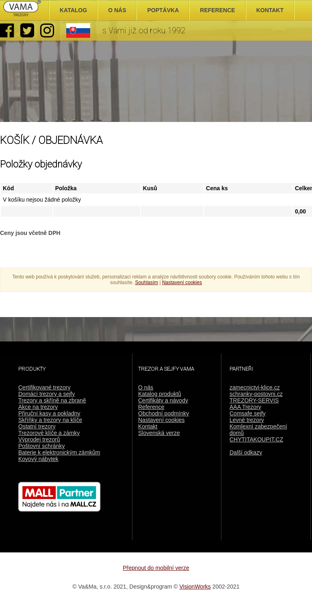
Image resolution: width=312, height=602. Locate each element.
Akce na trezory (38, 407)
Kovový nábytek (38, 459)
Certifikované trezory (44, 387)
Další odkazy (246, 452)
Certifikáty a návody (163, 400)
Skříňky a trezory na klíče (50, 420)
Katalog (73, 10)
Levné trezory (247, 420)
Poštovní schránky (41, 446)
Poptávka (163, 10)
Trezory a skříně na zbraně (52, 400)
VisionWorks (195, 586)
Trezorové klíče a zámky (49, 433)
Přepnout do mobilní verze (156, 568)
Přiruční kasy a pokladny (49, 413)
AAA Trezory (245, 407)
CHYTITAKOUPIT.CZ (256, 439)
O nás (145, 387)
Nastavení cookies (161, 420)
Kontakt (147, 426)
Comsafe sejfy (248, 413)
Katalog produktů (159, 394)
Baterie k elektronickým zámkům (59, 452)
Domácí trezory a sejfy (46, 394)
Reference (151, 407)
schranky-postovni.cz (256, 394)
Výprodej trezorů (39, 439)
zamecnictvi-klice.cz (255, 387)
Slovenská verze (159, 433)
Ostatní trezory (37, 426)
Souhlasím (146, 282)
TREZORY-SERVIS (254, 400)
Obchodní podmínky (163, 413)
